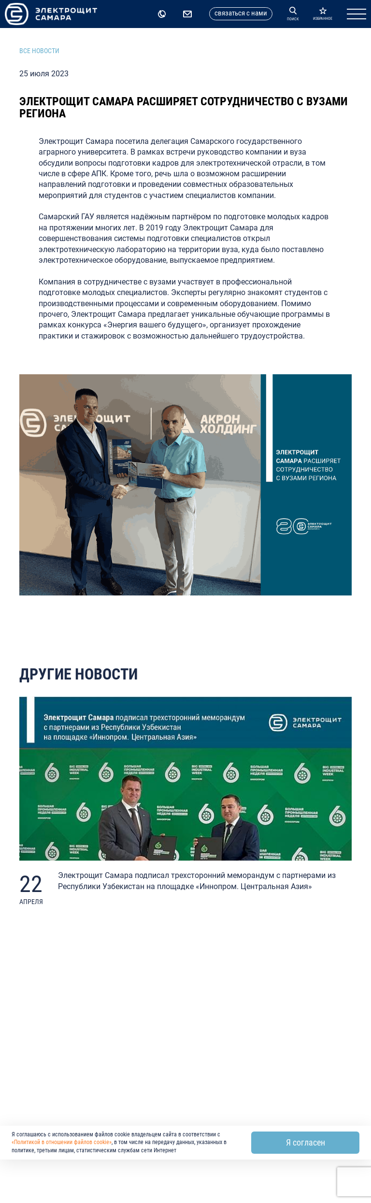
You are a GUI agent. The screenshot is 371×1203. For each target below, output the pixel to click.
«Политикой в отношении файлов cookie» (62, 1142)
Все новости (39, 50)
